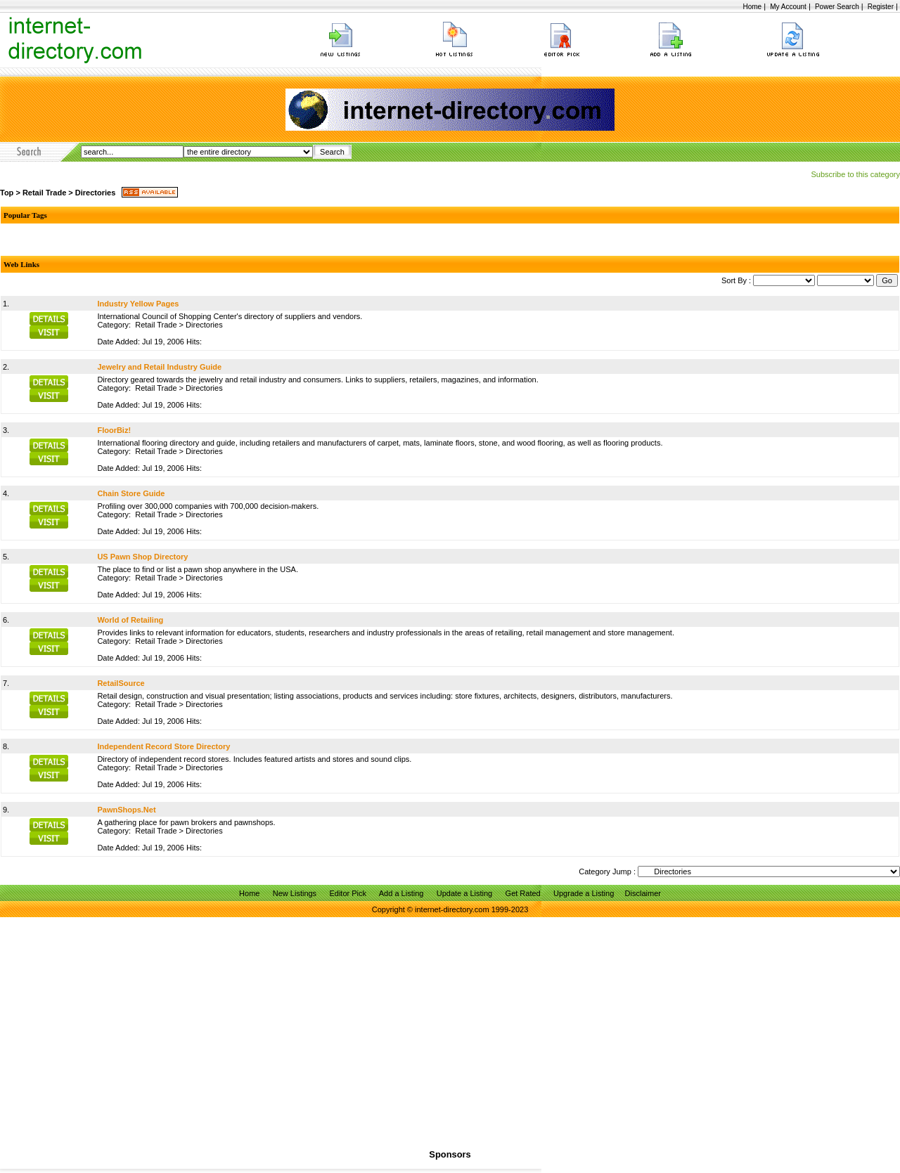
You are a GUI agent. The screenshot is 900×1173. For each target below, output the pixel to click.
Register (881, 7)
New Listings (294, 893)
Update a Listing (465, 893)
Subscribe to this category (855, 174)
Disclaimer (643, 893)
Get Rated (523, 893)
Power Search (837, 7)
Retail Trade (44, 192)
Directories (95, 192)
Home (751, 7)
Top (6, 192)
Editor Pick (347, 893)
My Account (788, 7)
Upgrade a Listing (583, 893)
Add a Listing (401, 893)
